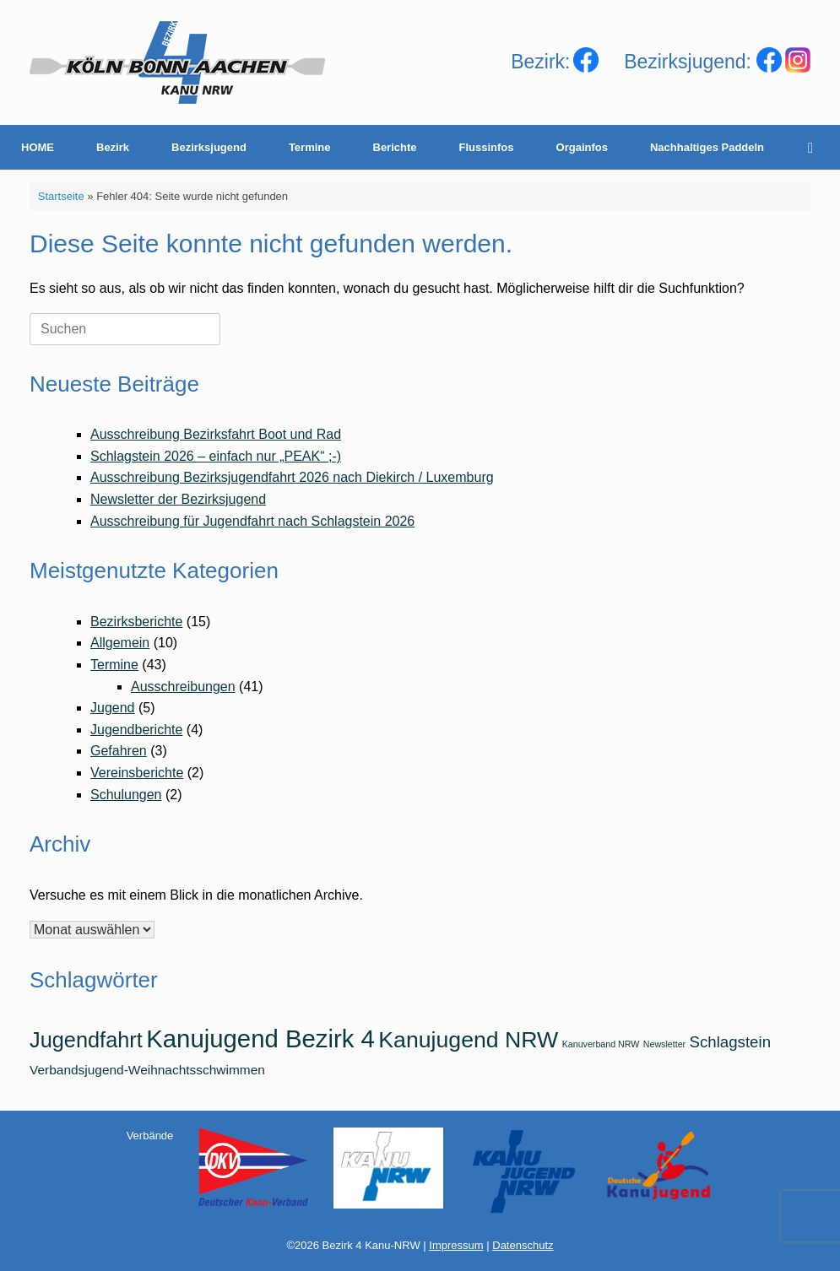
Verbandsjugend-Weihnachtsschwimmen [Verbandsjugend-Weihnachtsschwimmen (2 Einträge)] (147, 1070)
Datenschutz (522, 1245)
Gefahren (118, 751)
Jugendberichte (136, 729)
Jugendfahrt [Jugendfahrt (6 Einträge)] (86, 1040)
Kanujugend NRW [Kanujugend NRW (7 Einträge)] (468, 1039)
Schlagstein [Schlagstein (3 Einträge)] (730, 1042)
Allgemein (119, 643)
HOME (37, 147)
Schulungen (126, 794)
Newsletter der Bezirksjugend (178, 499)
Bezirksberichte (136, 621)
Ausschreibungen (183, 686)
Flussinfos (486, 147)
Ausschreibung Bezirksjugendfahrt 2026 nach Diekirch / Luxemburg (292, 477)
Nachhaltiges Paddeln (707, 147)
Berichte (395, 147)
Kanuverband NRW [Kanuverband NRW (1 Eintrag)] (601, 1044)
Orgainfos (582, 147)
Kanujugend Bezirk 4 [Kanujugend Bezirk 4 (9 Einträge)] (260, 1038)
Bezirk (112, 147)
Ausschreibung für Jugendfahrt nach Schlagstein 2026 (252, 521)
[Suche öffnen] (815, 147)
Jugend (112, 707)
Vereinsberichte (136, 772)
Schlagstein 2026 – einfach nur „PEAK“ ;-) (215, 456)
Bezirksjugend (209, 147)
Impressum (456, 1245)
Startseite (61, 196)
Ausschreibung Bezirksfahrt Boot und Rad (215, 434)
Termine (310, 147)
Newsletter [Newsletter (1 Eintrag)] (664, 1044)
